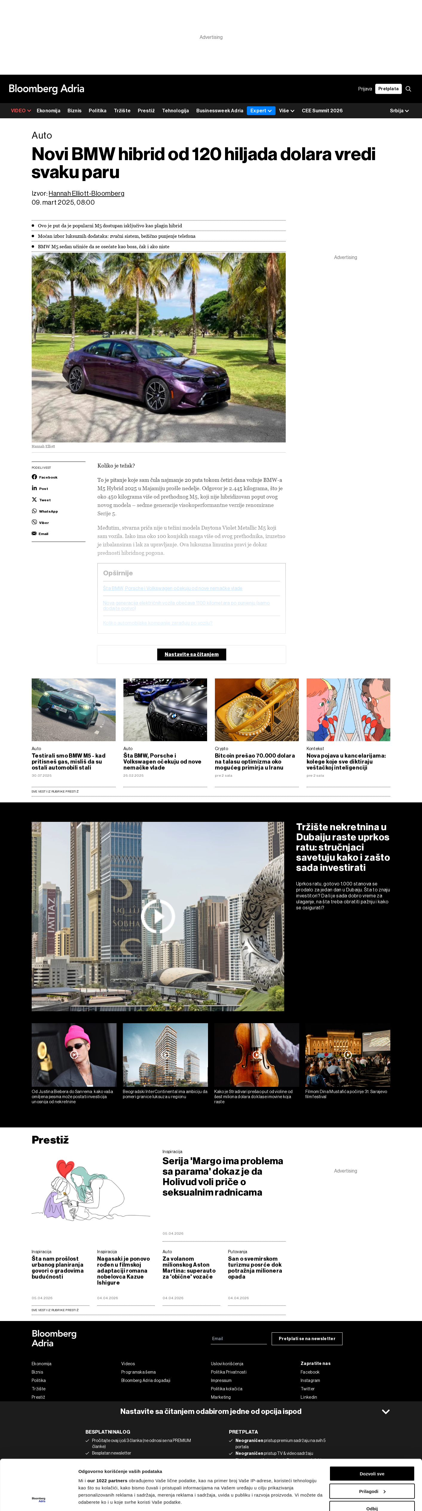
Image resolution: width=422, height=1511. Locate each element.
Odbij (372, 1461)
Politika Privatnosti (229, 1372)
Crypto (221, 748)
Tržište (122, 111)
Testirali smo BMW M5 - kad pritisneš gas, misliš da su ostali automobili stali (69, 762)
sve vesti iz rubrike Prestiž (55, 1310)
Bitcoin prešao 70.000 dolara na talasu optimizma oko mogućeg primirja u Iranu (255, 762)
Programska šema (138, 1372)
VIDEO (21, 111)
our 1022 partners (107, 1433)
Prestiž (146, 111)
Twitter (308, 1388)
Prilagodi (372, 1443)
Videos (128, 1363)
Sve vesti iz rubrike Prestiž (55, 791)
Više (287, 111)
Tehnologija (175, 111)
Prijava (365, 89)
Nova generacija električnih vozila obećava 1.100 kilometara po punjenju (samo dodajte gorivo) (186, 605)
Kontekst (315, 748)
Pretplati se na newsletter (307, 1338)
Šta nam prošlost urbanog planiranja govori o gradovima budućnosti (58, 1268)
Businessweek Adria (220, 111)
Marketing (221, 1397)
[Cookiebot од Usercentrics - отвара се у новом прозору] (39, 1499)
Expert (261, 111)
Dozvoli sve (372, 1426)
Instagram (310, 1380)
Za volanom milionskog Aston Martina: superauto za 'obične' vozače (189, 1268)
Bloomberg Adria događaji (145, 1380)
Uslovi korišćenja (227, 1363)
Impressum (221, 1380)
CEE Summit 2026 (322, 111)
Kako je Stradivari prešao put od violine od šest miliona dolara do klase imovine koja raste (253, 1096)
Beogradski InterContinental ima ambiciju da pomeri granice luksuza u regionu (165, 1094)
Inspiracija (172, 1151)
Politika (98, 111)
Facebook (310, 1372)
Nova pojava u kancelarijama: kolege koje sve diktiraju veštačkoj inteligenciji (346, 762)
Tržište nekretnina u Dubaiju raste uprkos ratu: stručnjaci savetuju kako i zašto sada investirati (343, 847)
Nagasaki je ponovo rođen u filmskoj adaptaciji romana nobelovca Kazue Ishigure (123, 1271)
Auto (36, 748)
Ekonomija (48, 111)
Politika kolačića (226, 1388)
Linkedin (309, 1397)
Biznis (75, 111)
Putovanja (237, 1251)
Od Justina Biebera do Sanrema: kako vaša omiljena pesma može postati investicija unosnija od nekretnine (72, 1096)
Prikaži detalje (93, 1499)
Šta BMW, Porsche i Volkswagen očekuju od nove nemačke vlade (173, 588)
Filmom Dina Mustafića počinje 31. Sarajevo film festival (346, 1094)
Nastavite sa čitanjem (192, 654)
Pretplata (388, 88)
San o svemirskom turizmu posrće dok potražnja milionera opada (255, 1268)
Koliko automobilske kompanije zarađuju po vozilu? (158, 623)
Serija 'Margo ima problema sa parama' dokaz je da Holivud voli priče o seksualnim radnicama (223, 1177)
